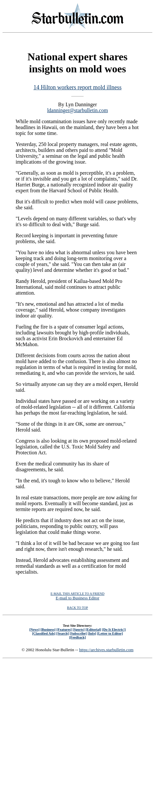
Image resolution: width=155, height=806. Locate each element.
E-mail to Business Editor (77, 597)
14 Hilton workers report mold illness (77, 87)
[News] (34, 629)
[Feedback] (77, 637)
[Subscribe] (78, 633)
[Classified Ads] (43, 633)
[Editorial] (93, 629)
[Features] (64, 629)
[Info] (92, 633)
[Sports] (79, 629)
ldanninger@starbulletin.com (77, 110)
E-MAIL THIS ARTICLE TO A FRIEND (77, 593)
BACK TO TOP (77, 607)
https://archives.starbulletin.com (106, 649)
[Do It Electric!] (114, 629)
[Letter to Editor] (110, 633)
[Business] (47, 629)
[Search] (62, 633)
